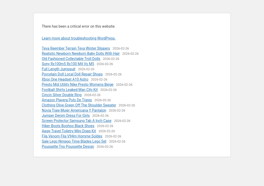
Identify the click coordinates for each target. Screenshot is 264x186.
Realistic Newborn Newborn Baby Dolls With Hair (81, 53)
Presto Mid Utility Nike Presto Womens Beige (77, 84)
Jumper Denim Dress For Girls (66, 115)
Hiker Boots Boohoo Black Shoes (68, 126)
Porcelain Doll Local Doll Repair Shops (72, 74)
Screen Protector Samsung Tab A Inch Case (76, 121)
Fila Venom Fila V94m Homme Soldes (72, 136)
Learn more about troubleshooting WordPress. (79, 38)
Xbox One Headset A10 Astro (65, 79)
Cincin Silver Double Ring (61, 95)
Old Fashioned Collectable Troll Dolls (71, 59)
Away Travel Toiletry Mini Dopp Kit (69, 131)
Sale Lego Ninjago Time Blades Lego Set (74, 141)
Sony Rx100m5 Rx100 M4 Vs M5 (68, 64)
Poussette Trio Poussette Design (68, 146)
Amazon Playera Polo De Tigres (67, 100)
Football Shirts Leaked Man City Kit (70, 90)
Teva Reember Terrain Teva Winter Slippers (76, 48)
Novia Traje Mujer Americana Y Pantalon (74, 110)
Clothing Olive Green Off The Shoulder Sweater (79, 105)
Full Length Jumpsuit (58, 69)
